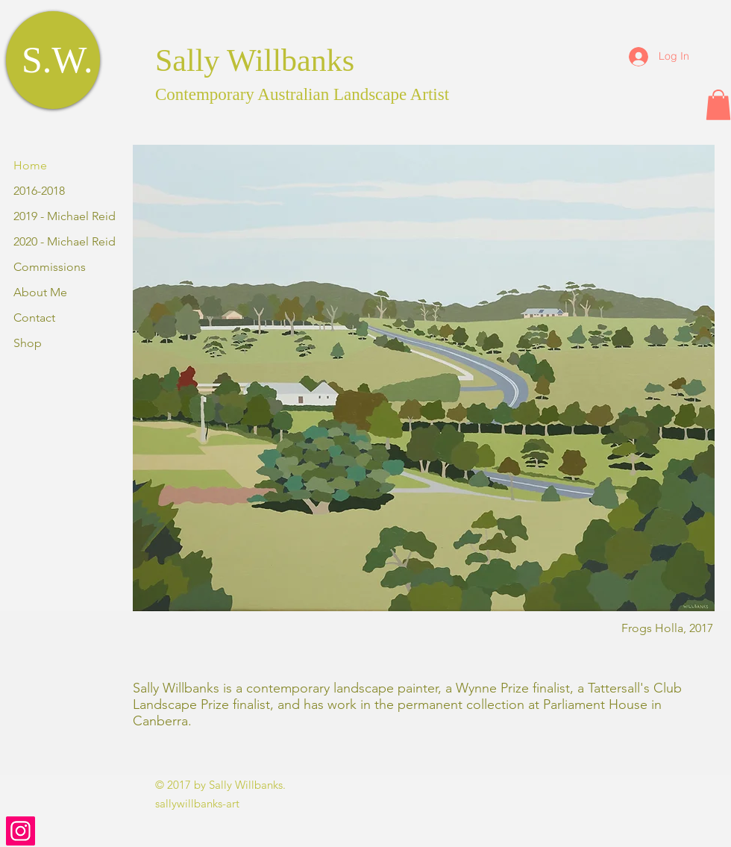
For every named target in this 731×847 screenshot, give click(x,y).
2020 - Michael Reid (64, 241)
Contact (34, 317)
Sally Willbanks (254, 60)
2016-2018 (39, 191)
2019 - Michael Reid (64, 216)
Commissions (49, 267)
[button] (718, 105)
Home (30, 165)
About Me (40, 292)
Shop (27, 343)
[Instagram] (20, 831)
